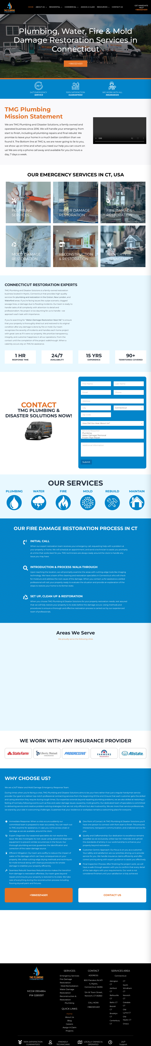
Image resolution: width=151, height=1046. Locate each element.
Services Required (111, 431)
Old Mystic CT (127, 1018)
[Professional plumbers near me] (75, 251)
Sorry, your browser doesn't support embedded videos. (119, 130)
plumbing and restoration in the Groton (34, 297)
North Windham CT (127, 988)
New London (60, 297)
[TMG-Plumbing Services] (28, 207)
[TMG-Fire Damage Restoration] (123, 207)
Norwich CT (126, 997)
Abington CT (114, 982)
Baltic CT (113, 1002)
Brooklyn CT (113, 1015)
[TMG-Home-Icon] (36, 966)
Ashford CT (113, 990)
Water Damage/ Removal (111, 435)
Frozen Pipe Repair (111, 437)
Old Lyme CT (127, 1011)
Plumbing (111, 433)
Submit (86, 462)
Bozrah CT (113, 1008)
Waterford (9, 300)
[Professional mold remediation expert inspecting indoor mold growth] (28, 251)
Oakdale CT (126, 1004)
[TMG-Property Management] (123, 251)
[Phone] (128, 392)
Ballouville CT (114, 997)
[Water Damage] (75, 207)
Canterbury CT (114, 1022)
